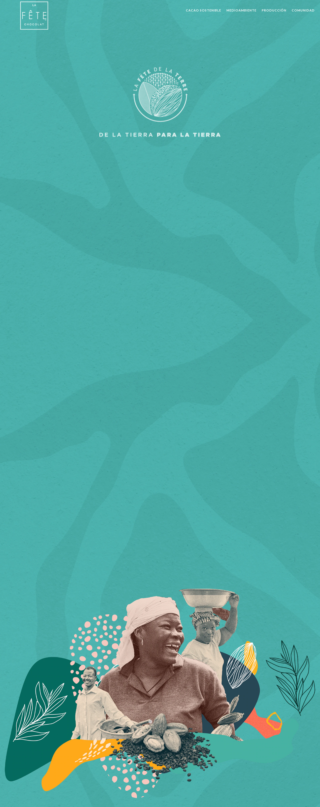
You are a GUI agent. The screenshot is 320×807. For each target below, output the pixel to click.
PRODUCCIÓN (274, 10)
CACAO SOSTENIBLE (203, 10)
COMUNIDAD (303, 10)
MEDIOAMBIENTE (241, 10)
